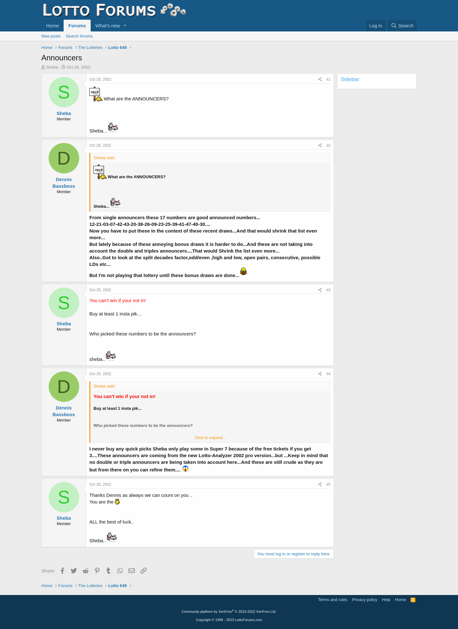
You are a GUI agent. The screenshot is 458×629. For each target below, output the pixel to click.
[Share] (320, 79)
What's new (107, 25)
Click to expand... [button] (210, 437)
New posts (51, 36)
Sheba (52, 67)
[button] (125, 25)
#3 (328, 290)
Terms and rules (332, 599)
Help (386, 599)
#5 (328, 484)
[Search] (402, 25)
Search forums (79, 36)
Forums (77, 25)
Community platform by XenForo (229, 611)
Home (52, 25)
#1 (328, 79)
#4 (328, 374)
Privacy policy (364, 599)
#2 (328, 145)
